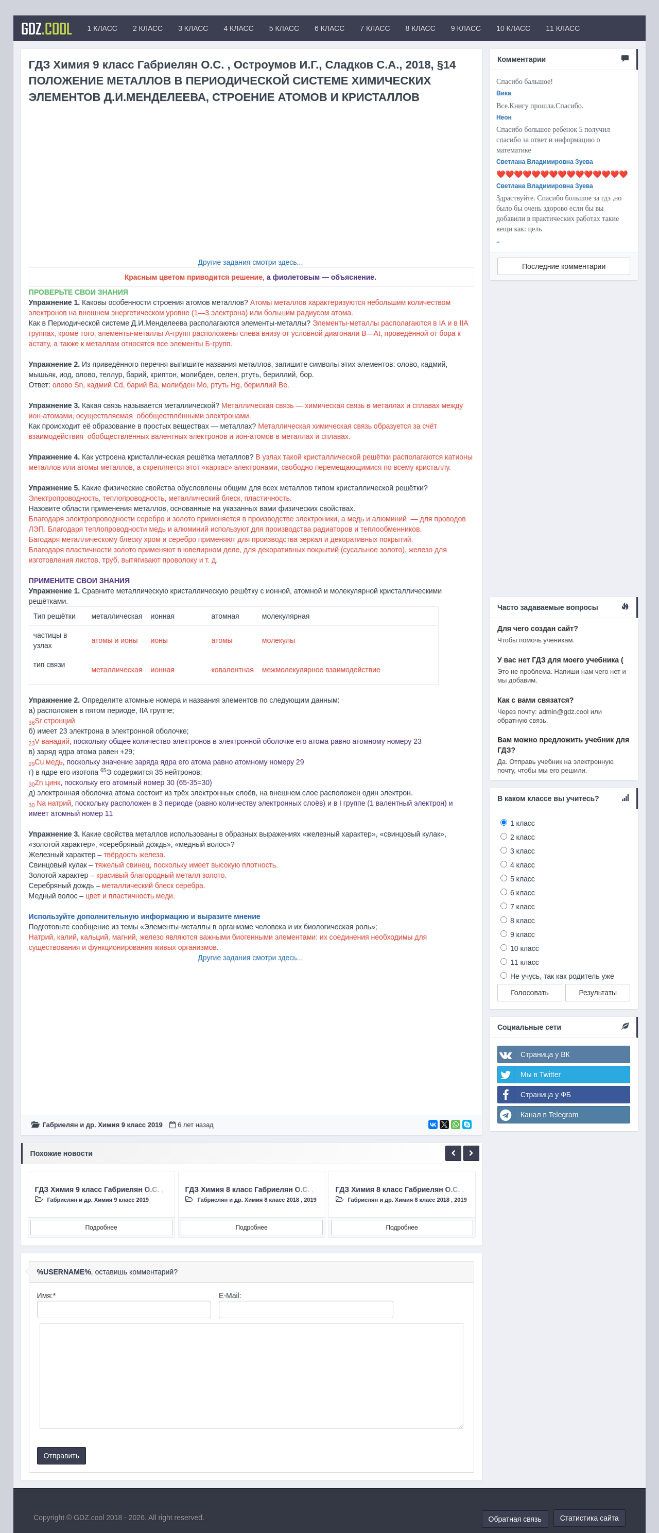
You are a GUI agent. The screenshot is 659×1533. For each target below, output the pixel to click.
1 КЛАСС (102, 28)
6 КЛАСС (329, 28)
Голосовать (530, 993)
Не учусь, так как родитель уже (562, 976)
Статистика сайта (589, 1518)
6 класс (522, 893)
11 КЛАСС (563, 28)
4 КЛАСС (238, 28)
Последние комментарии (563, 266)
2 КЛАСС (148, 28)
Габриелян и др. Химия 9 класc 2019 (102, 1125)
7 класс (522, 906)
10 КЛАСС (513, 28)
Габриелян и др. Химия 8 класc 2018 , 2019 (256, 1200)
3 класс (522, 851)
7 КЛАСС (375, 28)
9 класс (522, 934)
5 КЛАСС (284, 28)
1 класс (522, 823)
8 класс (522, 920)
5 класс (522, 879)
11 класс (524, 962)
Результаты (598, 993)
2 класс (522, 837)
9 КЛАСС (466, 28)
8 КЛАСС (421, 28)
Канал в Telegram (538, 1114)
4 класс (522, 865)
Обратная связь (515, 1519)
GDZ (46, 28)
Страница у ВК (534, 1054)
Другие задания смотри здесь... (250, 262)
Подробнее (101, 1227)
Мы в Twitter (529, 1074)
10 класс (524, 948)
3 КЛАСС (193, 28)
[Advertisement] (251, 185)
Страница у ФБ (534, 1094)
